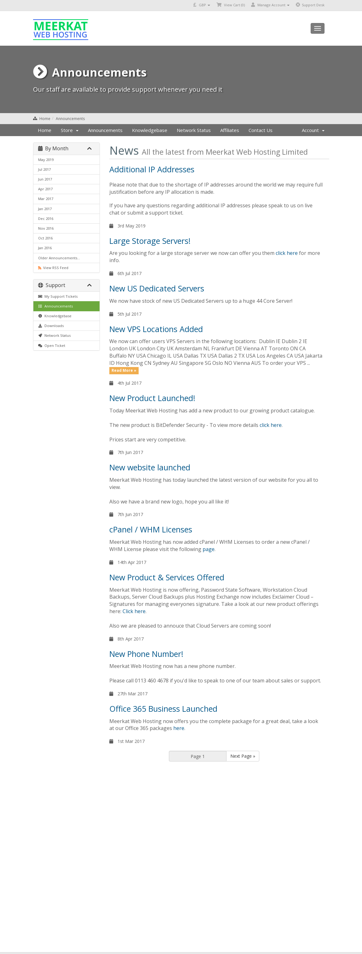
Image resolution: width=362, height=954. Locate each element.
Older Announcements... (59, 258)
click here (287, 253)
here (178, 728)
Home (44, 118)
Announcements (70, 118)
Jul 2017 (44, 169)
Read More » (124, 370)
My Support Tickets (58, 296)
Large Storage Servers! (150, 240)
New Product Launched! (152, 398)
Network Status (194, 130)
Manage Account (270, 5)
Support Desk (310, 5)
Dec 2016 (45, 218)
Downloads (51, 325)
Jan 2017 (45, 208)
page (209, 549)
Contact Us (261, 130)
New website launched (149, 467)
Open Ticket (51, 345)
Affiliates (229, 130)
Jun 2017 (45, 179)
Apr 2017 (45, 189)
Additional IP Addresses (151, 169)
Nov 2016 (46, 228)
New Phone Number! (146, 653)
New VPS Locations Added (156, 329)
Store (69, 130)
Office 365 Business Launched (163, 708)
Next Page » (242, 756)
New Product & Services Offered (166, 577)
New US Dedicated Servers (156, 288)
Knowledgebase (149, 130)
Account (313, 130)
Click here (134, 611)
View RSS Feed (53, 267)
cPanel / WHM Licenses (150, 529)
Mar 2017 (45, 198)
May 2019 (46, 159)
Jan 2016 (45, 247)
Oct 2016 (45, 238)
